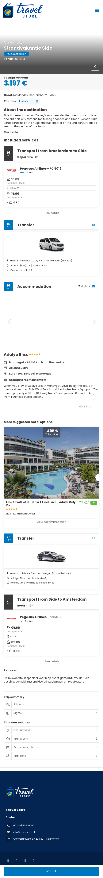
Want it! (51, 871)
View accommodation (51, 522)
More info (11, 132)
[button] (9, 321)
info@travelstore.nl (24, 832)
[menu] (97, 10)
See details (52, 213)
